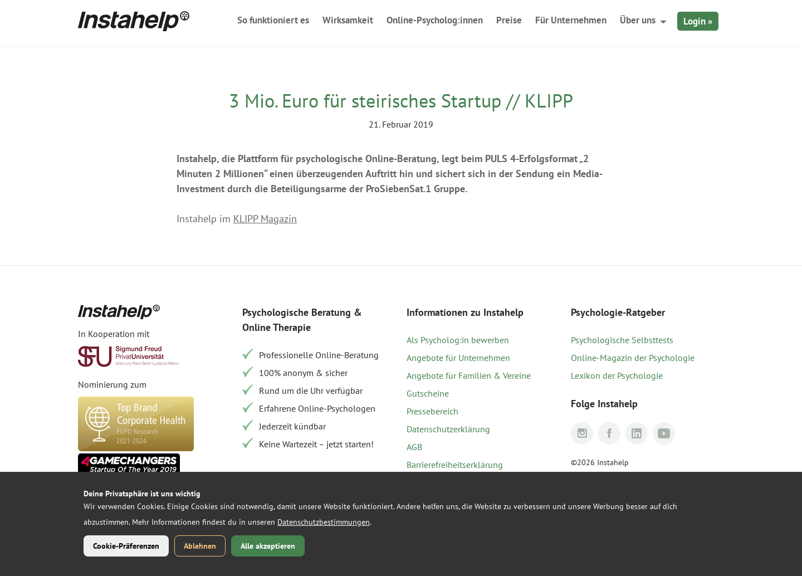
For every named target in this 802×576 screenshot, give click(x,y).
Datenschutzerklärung (448, 429)
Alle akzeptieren (268, 546)
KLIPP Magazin (265, 218)
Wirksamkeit (347, 20)
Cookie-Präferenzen (126, 546)
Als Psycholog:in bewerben (458, 339)
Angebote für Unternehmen (458, 357)
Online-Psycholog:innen (435, 20)
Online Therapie (276, 327)
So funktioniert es (273, 20)
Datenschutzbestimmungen (323, 522)
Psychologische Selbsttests (622, 339)
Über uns (638, 20)
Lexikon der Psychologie (617, 375)
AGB (414, 446)
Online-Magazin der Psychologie (633, 357)
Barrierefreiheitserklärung (455, 464)
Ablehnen (200, 546)
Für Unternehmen (571, 20)
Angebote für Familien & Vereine (469, 375)
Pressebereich (432, 411)
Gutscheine (428, 393)
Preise (509, 20)
